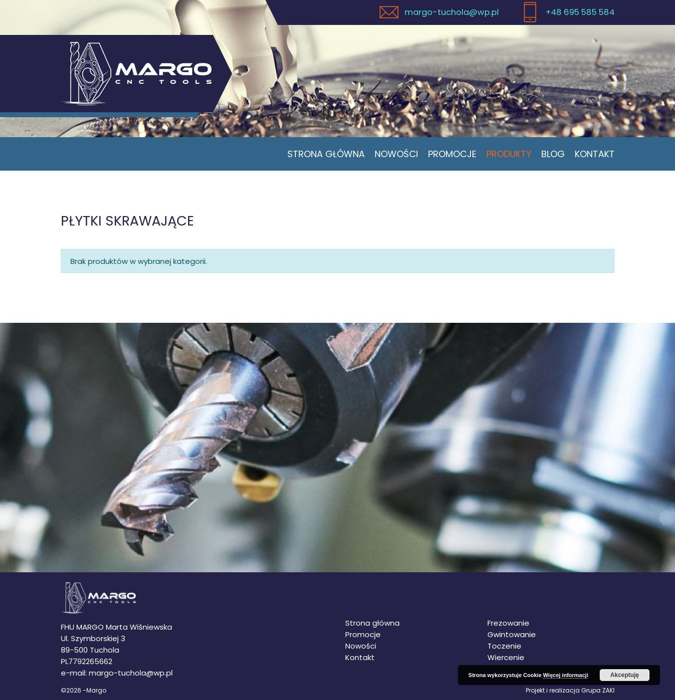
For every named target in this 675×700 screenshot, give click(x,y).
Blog (553, 154)
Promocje (452, 154)
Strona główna (326, 154)
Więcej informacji (565, 675)
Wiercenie (505, 657)
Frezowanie (508, 623)
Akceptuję (624, 675)
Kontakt (595, 154)
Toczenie (504, 646)
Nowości (396, 154)
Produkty (508, 154)
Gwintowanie (511, 634)
